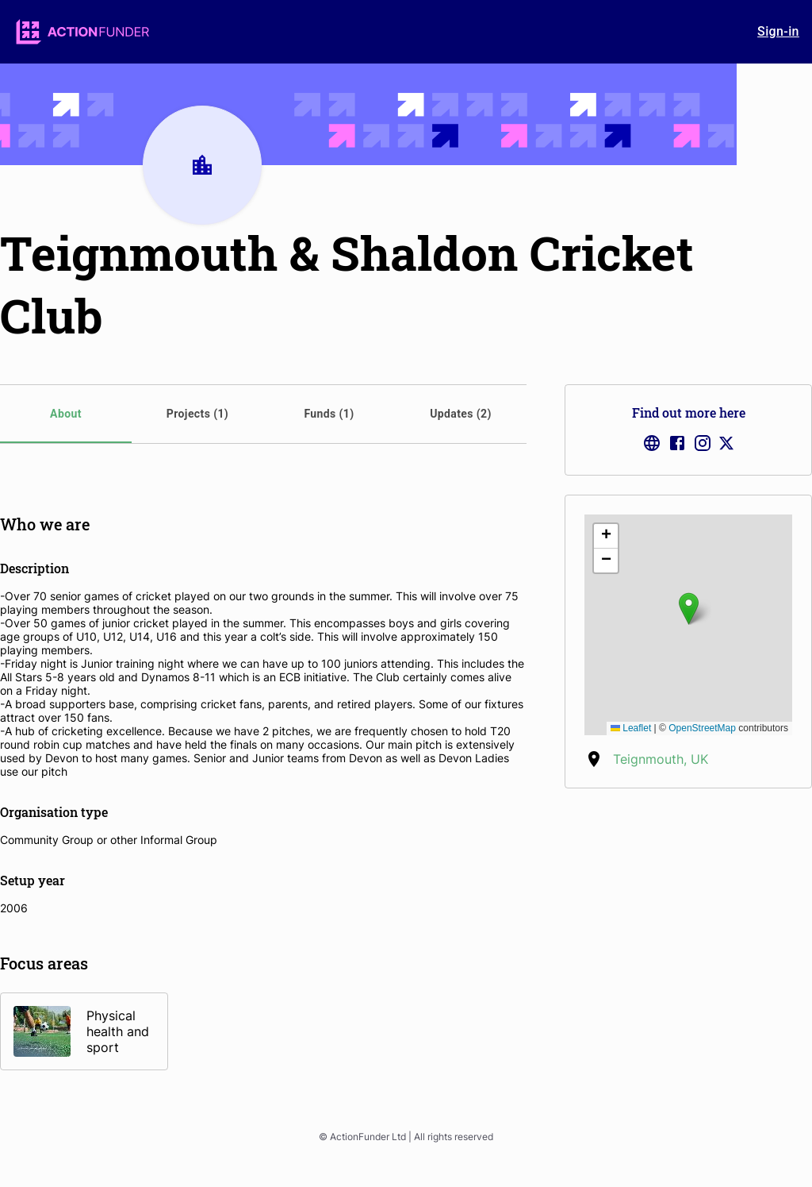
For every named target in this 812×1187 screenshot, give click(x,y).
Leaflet (631, 728)
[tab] (66, 414)
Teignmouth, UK (660, 759)
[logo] (82, 31)
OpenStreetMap (702, 728)
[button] (689, 608)
